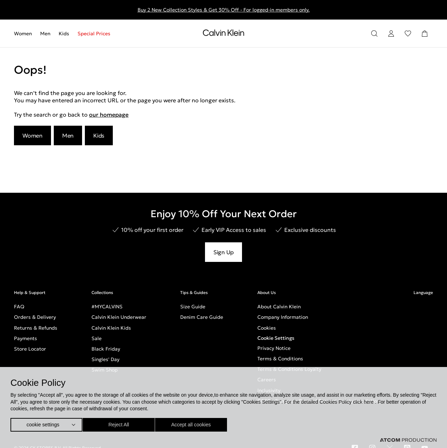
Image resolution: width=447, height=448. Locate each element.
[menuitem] (25, 33)
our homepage (109, 114)
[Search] (374, 33)
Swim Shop (104, 370)
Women (23, 33)
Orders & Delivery (35, 317)
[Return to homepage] (223, 34)
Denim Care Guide (201, 317)
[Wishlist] (408, 33)
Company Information (282, 317)
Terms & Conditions (280, 358)
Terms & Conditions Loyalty (289, 369)
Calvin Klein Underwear (118, 317)
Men (45, 33)
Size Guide (192, 306)
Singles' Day (105, 359)
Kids (64, 33)
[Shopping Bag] (424, 33)
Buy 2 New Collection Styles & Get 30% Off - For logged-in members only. (224, 10)
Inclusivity (268, 390)
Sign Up (223, 252)
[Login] (391, 33)
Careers (266, 379)
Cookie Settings (275, 338)
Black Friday (105, 349)
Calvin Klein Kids (111, 328)
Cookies (266, 328)
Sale (96, 338)
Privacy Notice (274, 348)
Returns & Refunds (35, 328)
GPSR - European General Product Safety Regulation (318, 401)
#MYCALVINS (107, 306)
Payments (25, 338)
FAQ (19, 306)
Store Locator (30, 349)
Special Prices (94, 33)
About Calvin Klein (279, 306)
